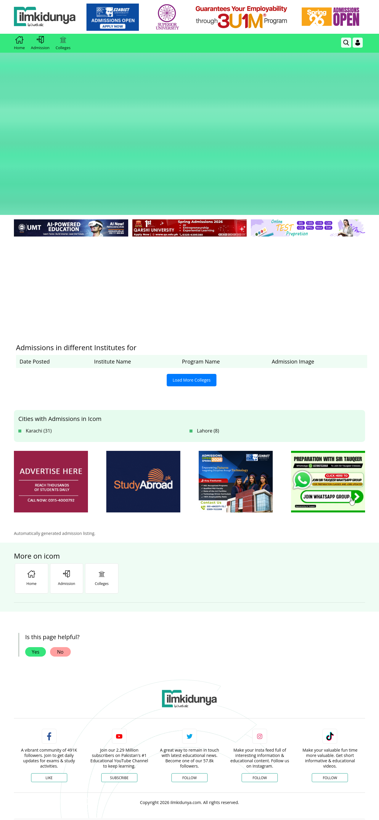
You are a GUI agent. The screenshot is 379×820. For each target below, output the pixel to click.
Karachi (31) (39, 338)
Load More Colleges (192, 287)
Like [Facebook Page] (49, 684)
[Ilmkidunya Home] (46, 17)
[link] (114, 17)
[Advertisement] (189, 189)
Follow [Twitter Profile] (189, 684)
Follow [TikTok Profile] (330, 684)
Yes (35, 559)
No (60, 559)
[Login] (358, 43)
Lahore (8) (208, 338)
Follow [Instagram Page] (260, 684)
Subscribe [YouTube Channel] (119, 684)
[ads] (51, 389)
